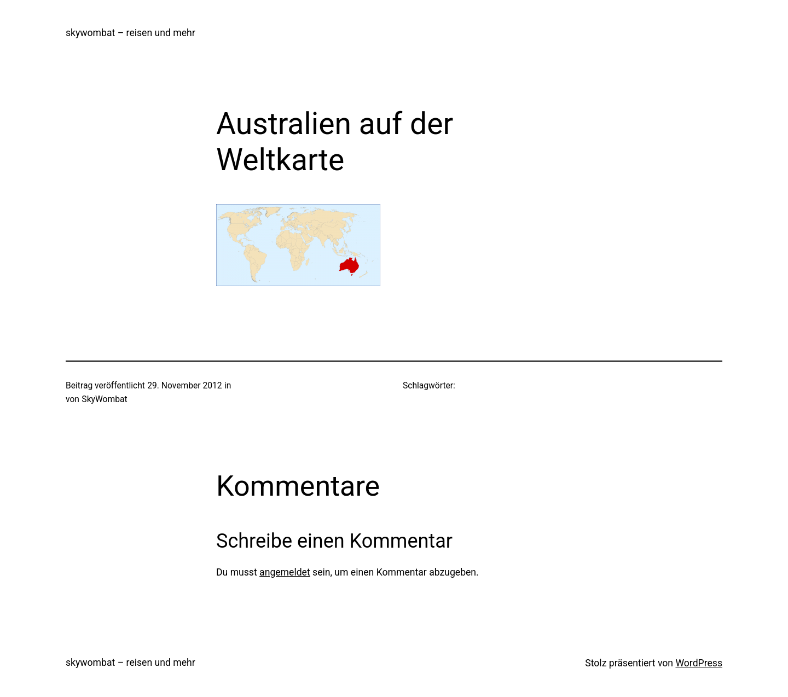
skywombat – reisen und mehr (130, 32)
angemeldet (284, 572)
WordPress (698, 663)
